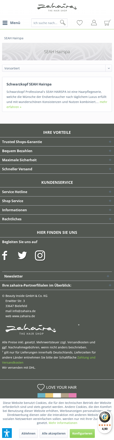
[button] (7, 433)
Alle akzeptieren (54, 433)
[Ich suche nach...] (49, 23)
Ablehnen (28, 433)
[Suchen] (69, 23)
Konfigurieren (82, 433)
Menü (11, 22)
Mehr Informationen (63, 423)
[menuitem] (11, 23)
